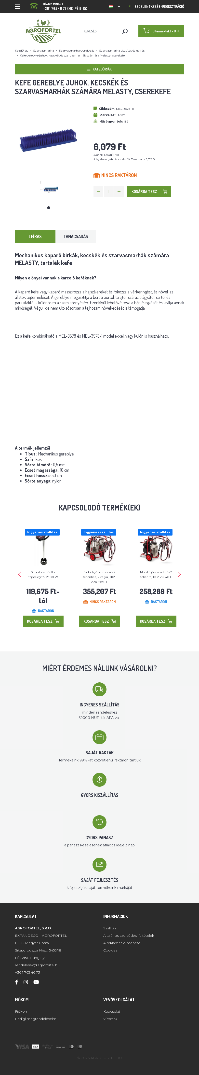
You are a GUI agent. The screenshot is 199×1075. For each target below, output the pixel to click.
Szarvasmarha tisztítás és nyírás (122, 50)
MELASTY (118, 115)
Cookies (110, 950)
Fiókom (21, 1011)
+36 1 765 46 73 (27, 972)
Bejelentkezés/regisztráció (156, 6)
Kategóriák (99, 69)
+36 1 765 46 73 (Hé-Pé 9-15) (58, 5)
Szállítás (109, 928)
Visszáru (110, 1019)
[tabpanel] (48, 189)
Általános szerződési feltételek (128, 935)
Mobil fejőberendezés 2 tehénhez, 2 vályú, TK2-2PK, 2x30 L (99, 577)
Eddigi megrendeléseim (35, 1019)
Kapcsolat (111, 1011)
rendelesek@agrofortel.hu (37, 965)
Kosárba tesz (149, 191)
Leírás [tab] (35, 236)
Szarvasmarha (43, 50)
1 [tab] (48, 207)
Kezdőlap (21, 50)
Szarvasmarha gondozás (76, 50)
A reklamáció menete (121, 943)
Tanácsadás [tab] (75, 236)
